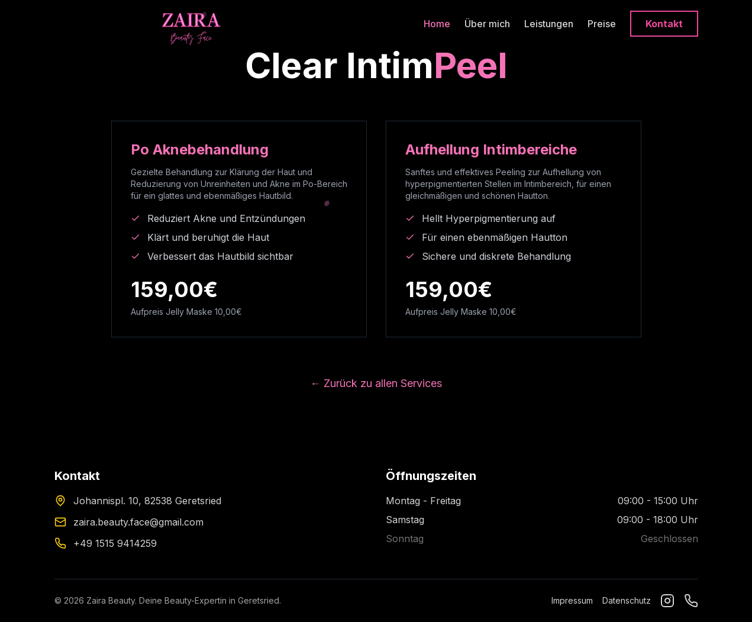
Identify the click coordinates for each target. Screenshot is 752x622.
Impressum (572, 600)
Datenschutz (626, 600)
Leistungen (548, 24)
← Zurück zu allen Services (376, 383)
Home (437, 24)
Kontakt (664, 24)
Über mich (487, 24)
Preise (602, 24)
